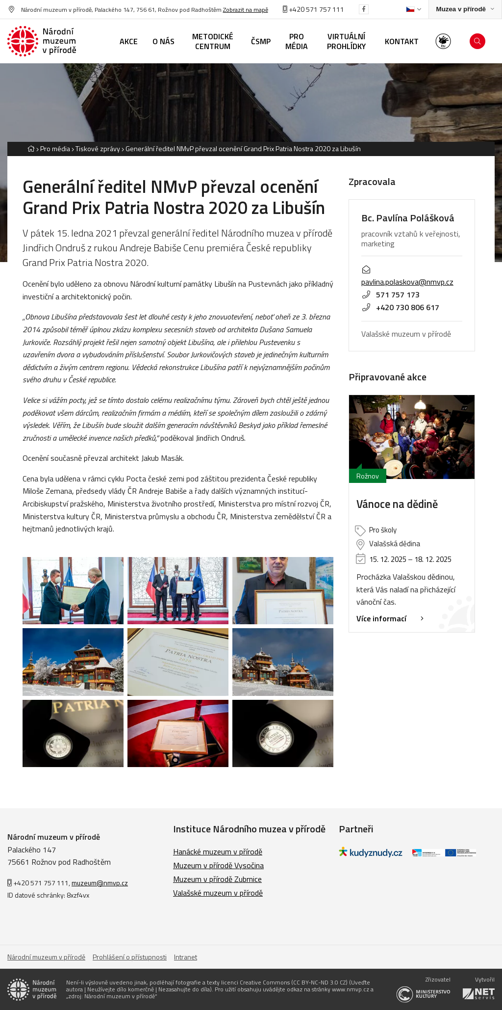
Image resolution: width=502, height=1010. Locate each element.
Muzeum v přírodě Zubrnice (217, 879)
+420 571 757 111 (313, 9)
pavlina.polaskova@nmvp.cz (407, 277)
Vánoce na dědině (397, 504)
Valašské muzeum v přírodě (218, 893)
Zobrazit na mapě (245, 9)
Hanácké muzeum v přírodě (217, 851)
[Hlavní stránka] (31, 148)
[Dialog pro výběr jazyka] (413, 9)
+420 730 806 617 (400, 307)
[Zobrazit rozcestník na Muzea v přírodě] (465, 9)
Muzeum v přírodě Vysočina (218, 865)
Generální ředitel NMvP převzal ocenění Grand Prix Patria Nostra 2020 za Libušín (243, 148)
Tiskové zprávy (97, 148)
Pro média (55, 148)
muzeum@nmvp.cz (100, 882)
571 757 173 (390, 294)
